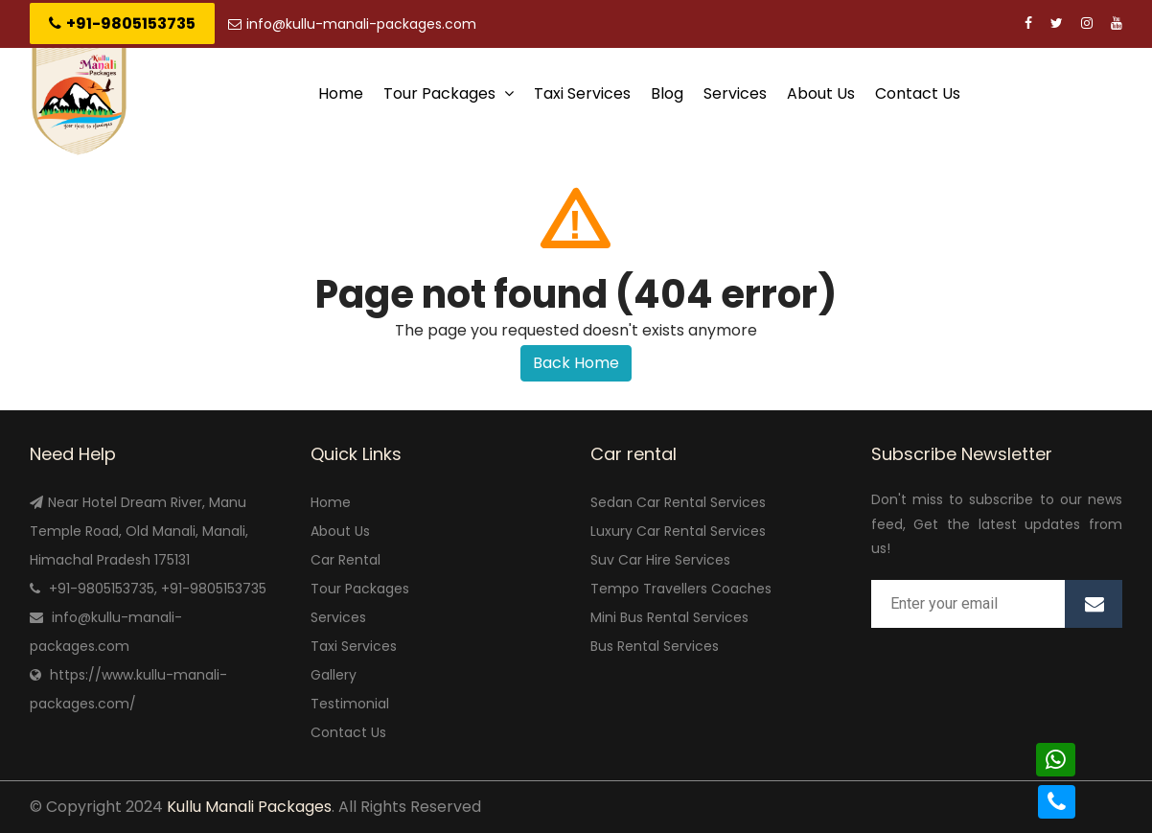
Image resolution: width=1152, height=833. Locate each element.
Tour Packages (448, 93)
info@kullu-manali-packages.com (352, 24)
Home (340, 93)
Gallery (334, 674)
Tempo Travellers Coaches (681, 588)
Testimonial (350, 703)
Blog (667, 93)
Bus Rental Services (654, 646)
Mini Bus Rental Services (669, 617)
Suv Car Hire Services (660, 559)
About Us (821, 93)
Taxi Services (582, 93)
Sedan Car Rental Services (678, 502)
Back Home (576, 363)
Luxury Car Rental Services (678, 531)
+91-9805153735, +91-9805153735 (157, 588)
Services (735, 93)
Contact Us (917, 93)
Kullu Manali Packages (249, 807)
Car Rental (345, 559)
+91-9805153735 (122, 23)
